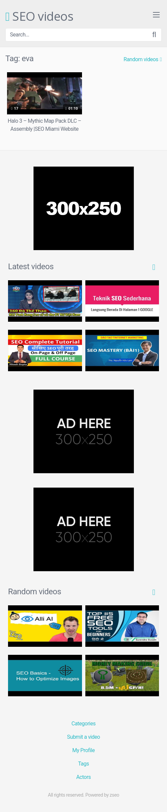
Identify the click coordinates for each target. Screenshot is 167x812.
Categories (84, 723)
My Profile (83, 750)
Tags (83, 763)
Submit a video (83, 737)
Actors (83, 777)
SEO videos (39, 17)
